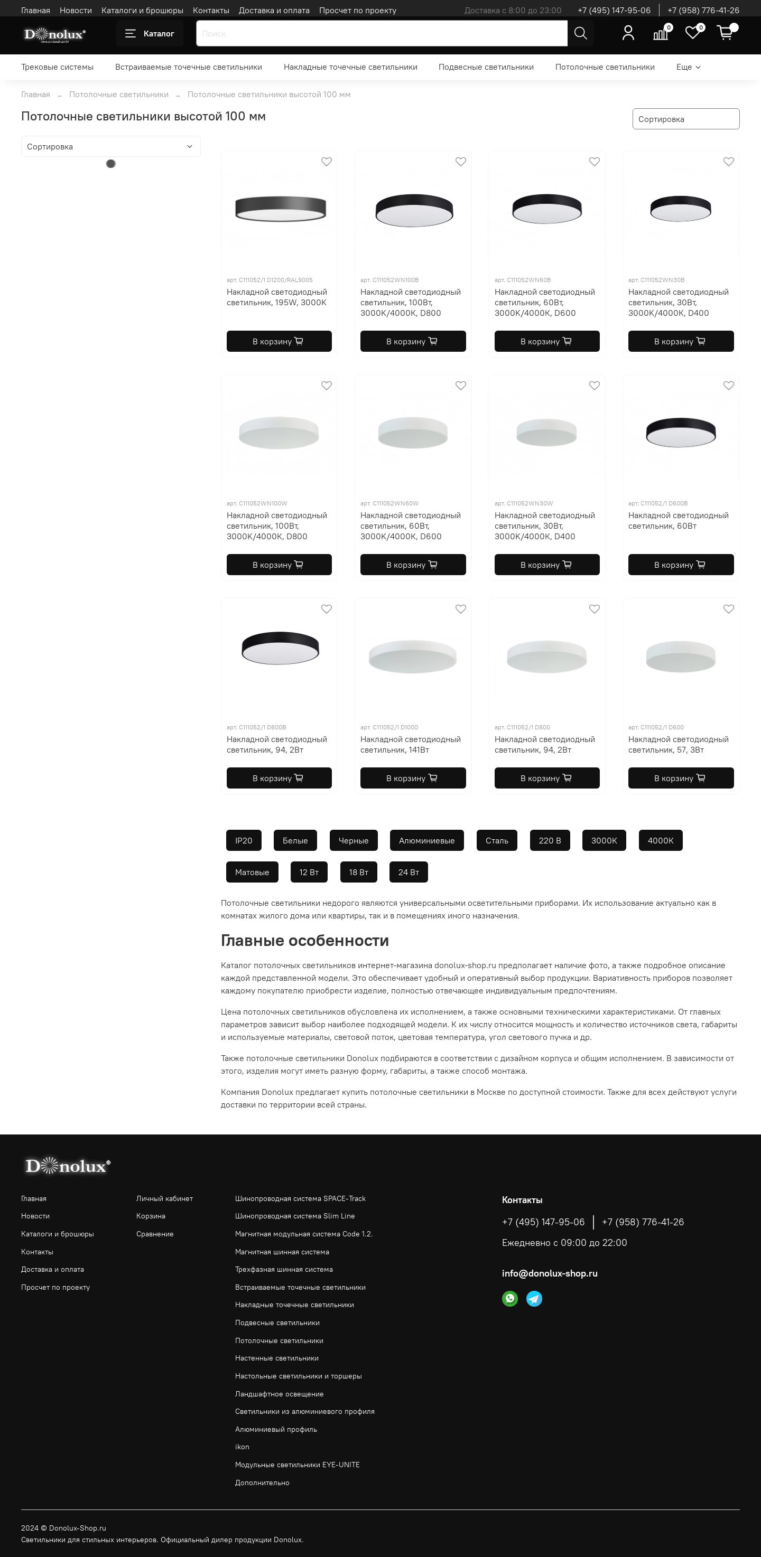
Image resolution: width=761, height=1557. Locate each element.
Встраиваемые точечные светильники (188, 66)
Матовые (252, 872)
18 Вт (358, 872)
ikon (242, 1446)
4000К (661, 840)
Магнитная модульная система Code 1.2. (304, 1234)
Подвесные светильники (486, 66)
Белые (295, 840)
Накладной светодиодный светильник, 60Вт (678, 520)
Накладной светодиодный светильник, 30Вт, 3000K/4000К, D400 (678, 302)
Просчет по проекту (357, 10)
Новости (76, 10)
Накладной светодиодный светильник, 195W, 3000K (277, 296)
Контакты (211, 10)
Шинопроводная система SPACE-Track (300, 1198)
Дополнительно (262, 1482)
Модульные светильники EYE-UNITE (297, 1464)
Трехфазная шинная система (284, 1269)
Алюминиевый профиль (276, 1429)
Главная (35, 10)
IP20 (244, 840)
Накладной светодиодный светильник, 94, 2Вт (277, 744)
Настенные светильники (277, 1358)
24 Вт (408, 872)
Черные (354, 840)
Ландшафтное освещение (279, 1394)
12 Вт (309, 872)
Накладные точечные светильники (350, 66)
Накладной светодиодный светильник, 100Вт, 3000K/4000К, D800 (410, 302)
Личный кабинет (164, 1198)
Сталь (497, 840)
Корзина (150, 1216)
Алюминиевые (427, 840)
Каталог (149, 33)
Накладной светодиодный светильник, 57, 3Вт (678, 744)
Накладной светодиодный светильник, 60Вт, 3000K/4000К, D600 (545, 302)
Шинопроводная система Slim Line (295, 1216)
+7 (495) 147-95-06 (614, 10)
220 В (550, 840)
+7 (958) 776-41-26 (703, 10)
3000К (604, 840)
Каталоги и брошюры (142, 10)
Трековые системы (57, 66)
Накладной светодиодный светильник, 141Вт (410, 744)
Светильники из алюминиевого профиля (305, 1411)
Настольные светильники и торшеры (298, 1376)
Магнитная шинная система (282, 1251)
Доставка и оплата (274, 10)
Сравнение (155, 1234)
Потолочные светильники (605, 66)
